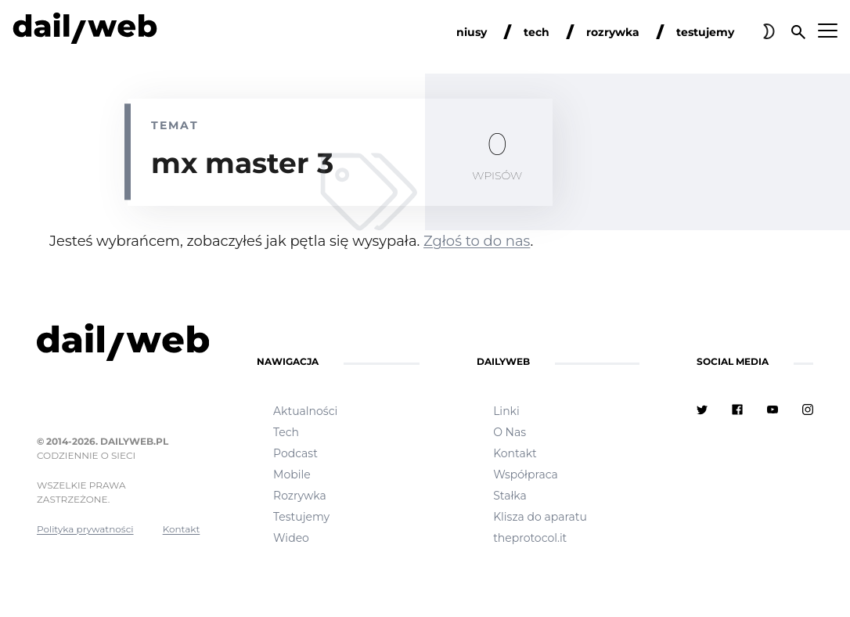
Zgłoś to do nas (476, 241)
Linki (506, 411)
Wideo (291, 538)
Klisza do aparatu (540, 517)
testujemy (705, 32)
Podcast (295, 453)
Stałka (510, 496)
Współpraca (525, 474)
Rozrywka (299, 496)
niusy (471, 32)
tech (536, 32)
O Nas (509, 432)
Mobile (292, 474)
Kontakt (181, 529)
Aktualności (305, 411)
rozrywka (612, 32)
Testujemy (301, 517)
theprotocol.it (530, 538)
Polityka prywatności (85, 529)
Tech (286, 432)
